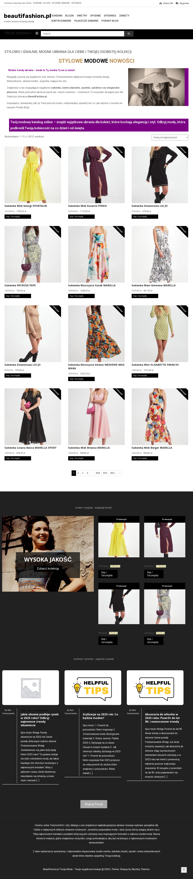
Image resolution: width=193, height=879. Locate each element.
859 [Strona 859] (105, 473)
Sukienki (56, 15)
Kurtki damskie (61, 20)
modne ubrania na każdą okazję (19, 21)
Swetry (82, 15)
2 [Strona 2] (78, 473)
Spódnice (110, 15)
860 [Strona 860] (112, 473)
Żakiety (124, 15)
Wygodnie (182, 3)
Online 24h (166, 3)
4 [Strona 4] (87, 473)
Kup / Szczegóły (13, 217)
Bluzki (69, 15)
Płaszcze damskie (86, 20)
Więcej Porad (94, 804)
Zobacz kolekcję (48, 568)
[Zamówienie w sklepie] (170, 137)
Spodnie (95, 15)
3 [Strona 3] (83, 473)
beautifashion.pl (27, 15)
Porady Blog (110, 20)
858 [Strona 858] (98, 473)
